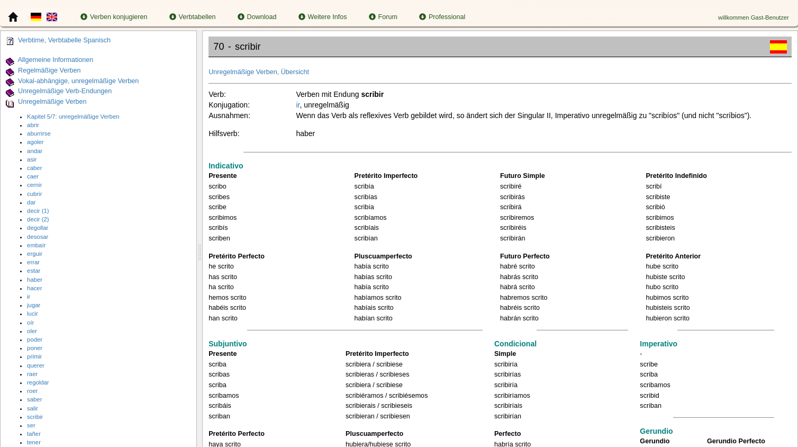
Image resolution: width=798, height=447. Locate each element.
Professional (442, 17)
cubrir (34, 194)
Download (257, 17)
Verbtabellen (192, 17)
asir (32, 159)
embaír (36, 245)
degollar (37, 228)
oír (30, 322)
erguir (34, 254)
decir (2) (38, 219)
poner (34, 348)
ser (31, 425)
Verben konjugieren (114, 17)
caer (33, 176)
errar (33, 262)
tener (34, 442)
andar (34, 151)
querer (35, 365)
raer (32, 374)
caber (34, 168)
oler (32, 331)
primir (34, 356)
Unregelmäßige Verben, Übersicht (258, 72)
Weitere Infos (322, 17)
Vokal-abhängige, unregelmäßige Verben (78, 81)
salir (32, 408)
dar (31, 202)
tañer (34, 434)
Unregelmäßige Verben (52, 101)
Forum (383, 17)
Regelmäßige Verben (49, 70)
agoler (35, 142)
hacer (34, 288)
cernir (34, 185)
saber (34, 399)
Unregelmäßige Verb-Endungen (65, 91)
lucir (32, 313)
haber (34, 279)
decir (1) (38, 211)
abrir (33, 125)
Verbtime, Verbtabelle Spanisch (64, 40)
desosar (37, 237)
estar (33, 270)
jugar (33, 305)
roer (32, 391)
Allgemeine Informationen (55, 60)
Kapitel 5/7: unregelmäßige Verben (73, 116)
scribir (35, 417)
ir (28, 296)
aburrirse (39, 133)
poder (34, 339)
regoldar (38, 382)
